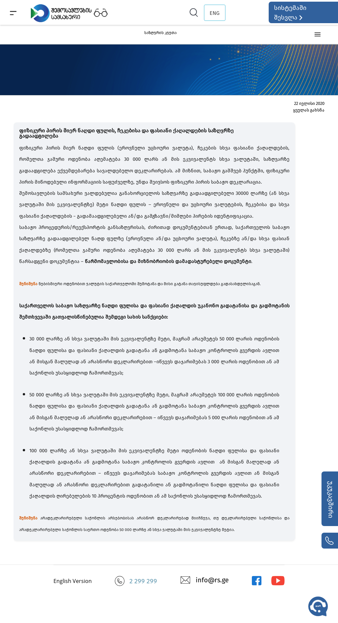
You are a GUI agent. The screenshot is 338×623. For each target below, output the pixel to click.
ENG (215, 13)
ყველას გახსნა (308, 110)
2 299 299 (143, 581)
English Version (72, 581)
